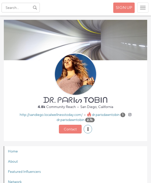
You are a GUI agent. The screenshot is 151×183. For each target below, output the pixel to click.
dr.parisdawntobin (106, 114)
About (13, 161)
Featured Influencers (24, 171)
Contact (70, 129)
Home (13, 151)
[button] (88, 129)
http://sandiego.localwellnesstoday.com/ (51, 114)
